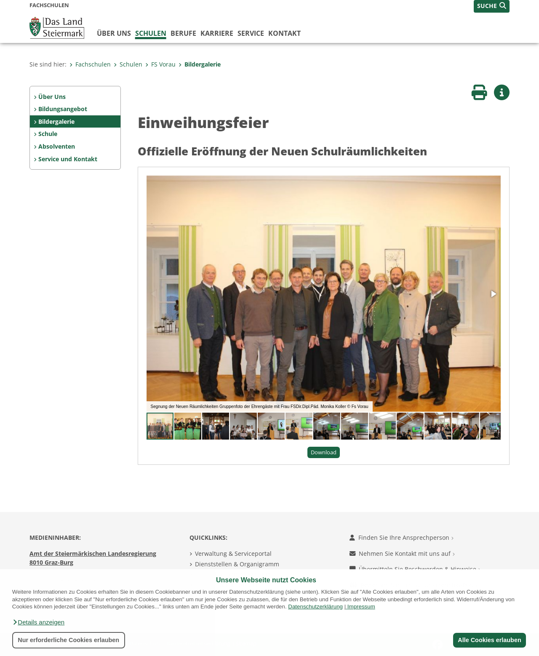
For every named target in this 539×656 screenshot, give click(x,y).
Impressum (361, 606)
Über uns (114, 33)
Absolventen (56, 146)
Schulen (150, 33)
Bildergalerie (200, 64)
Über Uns (52, 97)
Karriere (216, 33)
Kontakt (284, 33)
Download (323, 452)
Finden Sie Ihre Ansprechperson (402, 537)
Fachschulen (90, 64)
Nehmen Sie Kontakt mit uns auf (402, 553)
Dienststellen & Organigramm (237, 564)
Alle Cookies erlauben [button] (489, 640)
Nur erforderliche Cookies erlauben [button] (68, 640)
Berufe (183, 33)
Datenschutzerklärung (315, 606)
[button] (38, 622)
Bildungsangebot (62, 109)
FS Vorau (160, 64)
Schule (47, 134)
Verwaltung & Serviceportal (233, 553)
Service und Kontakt (67, 159)
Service (250, 33)
